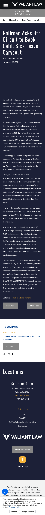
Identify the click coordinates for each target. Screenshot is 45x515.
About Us (22, 418)
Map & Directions (22, 395)
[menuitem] (22, 414)
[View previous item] (4, 354)
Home (22, 414)
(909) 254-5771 (22, 399)
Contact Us (22, 426)
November (13, 20)
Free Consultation (22, 450)
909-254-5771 (22, 14)
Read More (10, 347)
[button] (5, 492)
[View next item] (13, 354)
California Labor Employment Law (22, 422)
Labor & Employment (22, 298)
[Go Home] (4, 20)
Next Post (34, 306)
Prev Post (10, 306)
